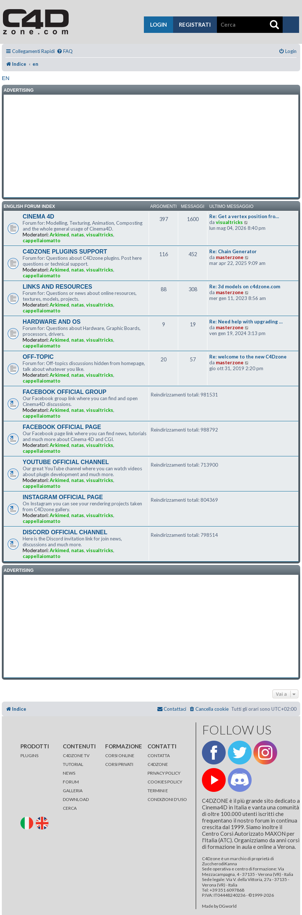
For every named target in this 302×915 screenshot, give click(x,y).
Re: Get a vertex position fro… (244, 216)
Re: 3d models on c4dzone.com (244, 286)
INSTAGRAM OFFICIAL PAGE (63, 497)
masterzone (230, 257)
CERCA (70, 808)
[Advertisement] (151, 146)
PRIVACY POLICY (164, 773)
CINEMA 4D (38, 216)
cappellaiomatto (41, 240)
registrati (195, 24)
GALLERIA (73, 790)
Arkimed (59, 235)
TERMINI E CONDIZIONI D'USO (167, 795)
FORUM (71, 782)
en (5, 78)
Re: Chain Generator (233, 251)
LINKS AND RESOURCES (57, 287)
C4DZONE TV (76, 755)
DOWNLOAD (76, 799)
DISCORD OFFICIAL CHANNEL (65, 532)
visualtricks (99, 235)
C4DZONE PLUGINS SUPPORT (65, 251)
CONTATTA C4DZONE (159, 760)
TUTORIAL (73, 764)
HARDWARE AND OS (52, 322)
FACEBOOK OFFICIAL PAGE (62, 427)
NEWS (69, 773)
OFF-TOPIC (38, 357)
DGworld (228, 906)
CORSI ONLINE (119, 755)
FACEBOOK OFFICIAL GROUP (64, 392)
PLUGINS (29, 755)
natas (77, 235)
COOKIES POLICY (165, 782)
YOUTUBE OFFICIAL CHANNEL (66, 462)
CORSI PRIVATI (119, 764)
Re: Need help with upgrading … (246, 321)
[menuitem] (65, 51)
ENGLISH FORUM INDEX (29, 206)
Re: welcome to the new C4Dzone (248, 357)
